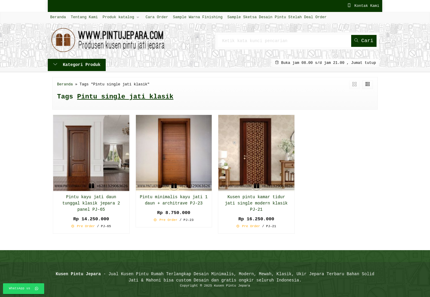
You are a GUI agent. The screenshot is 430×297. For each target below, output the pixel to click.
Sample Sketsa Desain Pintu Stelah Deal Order (276, 17)
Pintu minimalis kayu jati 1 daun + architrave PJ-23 (174, 200)
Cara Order (156, 17)
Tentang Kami (84, 17)
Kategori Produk (76, 65)
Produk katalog (118, 17)
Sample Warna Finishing (197, 17)
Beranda (58, 17)
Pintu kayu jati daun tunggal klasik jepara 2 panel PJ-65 (91, 203)
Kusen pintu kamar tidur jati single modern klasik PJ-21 (256, 203)
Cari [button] (363, 40)
